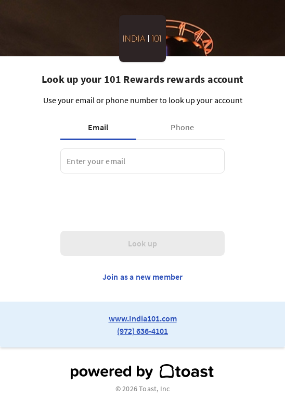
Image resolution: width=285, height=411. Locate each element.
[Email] (142, 161)
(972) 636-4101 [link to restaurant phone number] (142, 331)
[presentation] (139, 202)
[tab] (100, 127)
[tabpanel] (142, 160)
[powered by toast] (142, 372)
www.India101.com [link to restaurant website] (143, 318)
